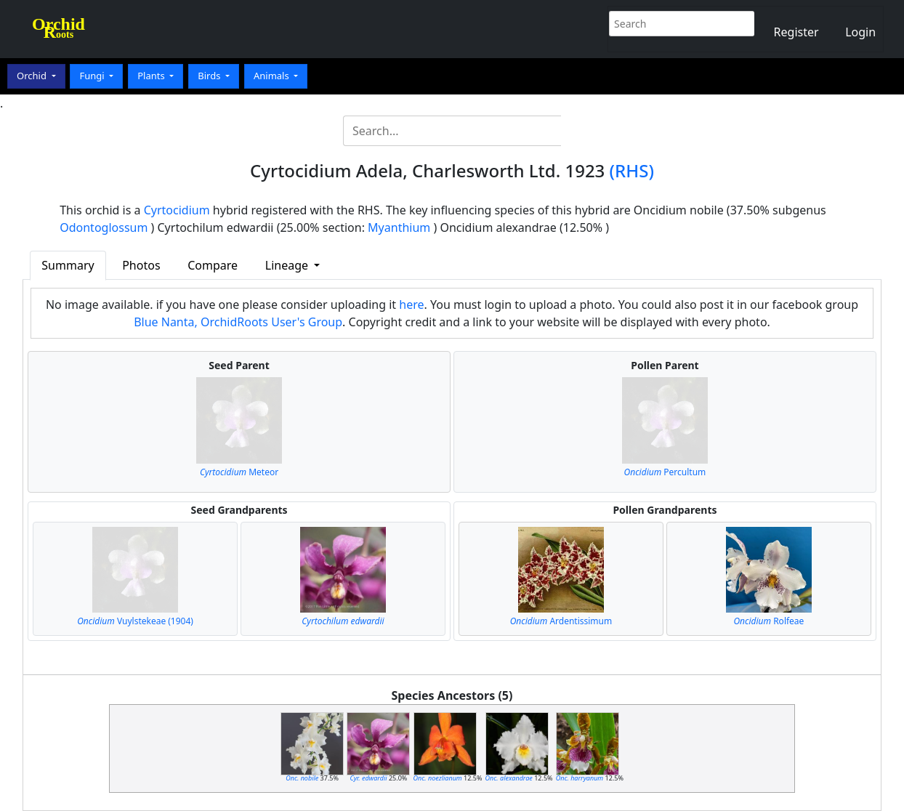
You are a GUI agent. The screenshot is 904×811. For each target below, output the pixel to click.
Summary (67, 265)
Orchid (33, 75)
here (411, 304)
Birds (210, 75)
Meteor (239, 472)
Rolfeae (768, 621)
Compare (212, 265)
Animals (272, 75)
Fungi (93, 75)
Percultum (665, 472)
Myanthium (399, 227)
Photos (141, 265)
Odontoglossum (104, 227)
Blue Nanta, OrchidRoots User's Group (238, 322)
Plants (152, 75)
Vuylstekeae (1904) (135, 621)
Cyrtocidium (177, 210)
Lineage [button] (288, 265)
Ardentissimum (561, 621)
